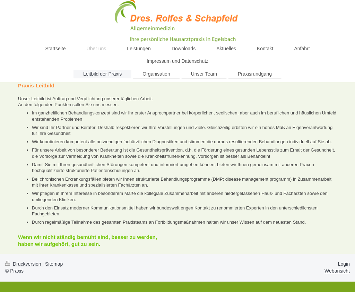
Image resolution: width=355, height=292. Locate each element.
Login (344, 264)
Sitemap (54, 264)
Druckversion (23, 264)
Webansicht (337, 271)
